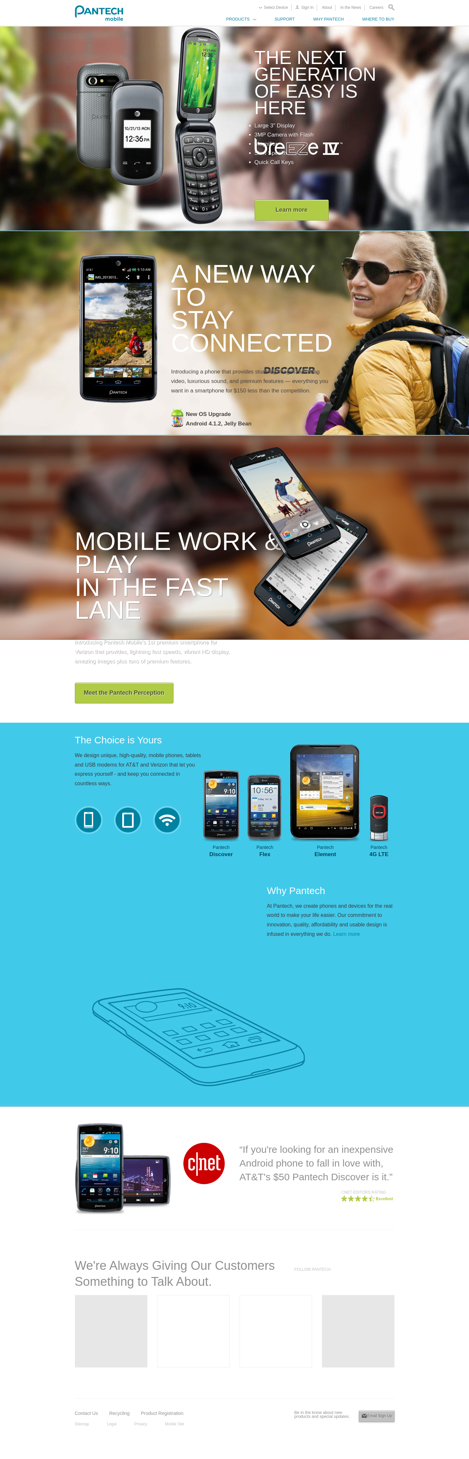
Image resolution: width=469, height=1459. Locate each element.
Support (285, 19)
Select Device (276, 7)
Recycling (119, 1413)
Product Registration (162, 1413)
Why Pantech (328, 19)
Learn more (292, 210)
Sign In (307, 7)
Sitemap (82, 1424)
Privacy (140, 1424)
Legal (111, 1424)
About (327, 7)
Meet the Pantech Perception (124, 692)
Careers (376, 7)
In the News (351, 7)
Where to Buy (378, 19)
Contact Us (86, 1413)
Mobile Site (174, 1424)
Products (238, 19)
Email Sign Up (379, 1416)
